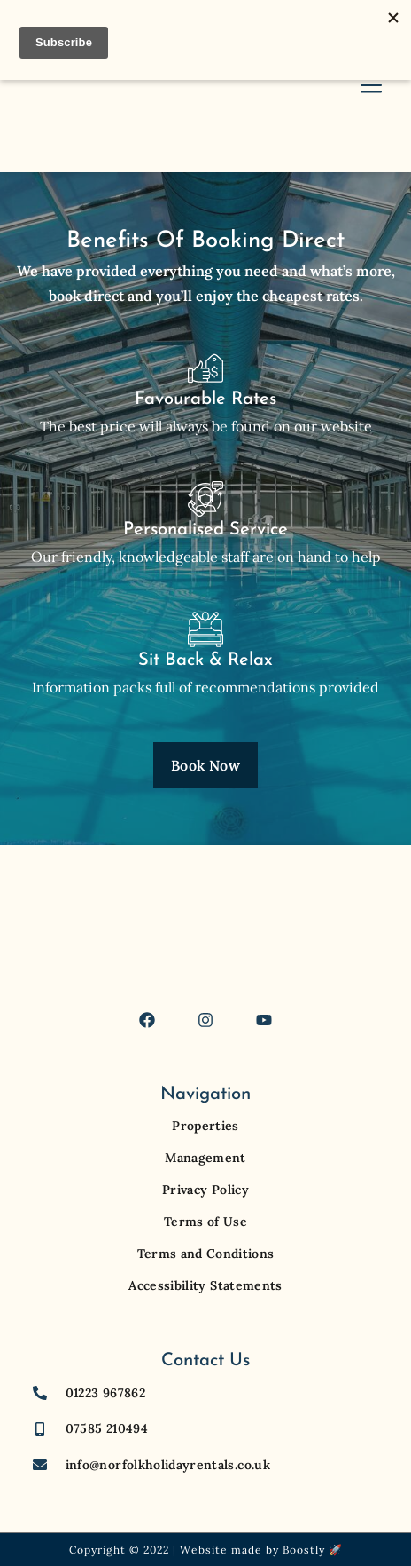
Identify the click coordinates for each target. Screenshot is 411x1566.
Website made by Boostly (252, 1549)
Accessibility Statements (205, 1285)
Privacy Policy (205, 1190)
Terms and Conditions (206, 1254)
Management (205, 1158)
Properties (205, 1126)
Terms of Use (205, 1222)
